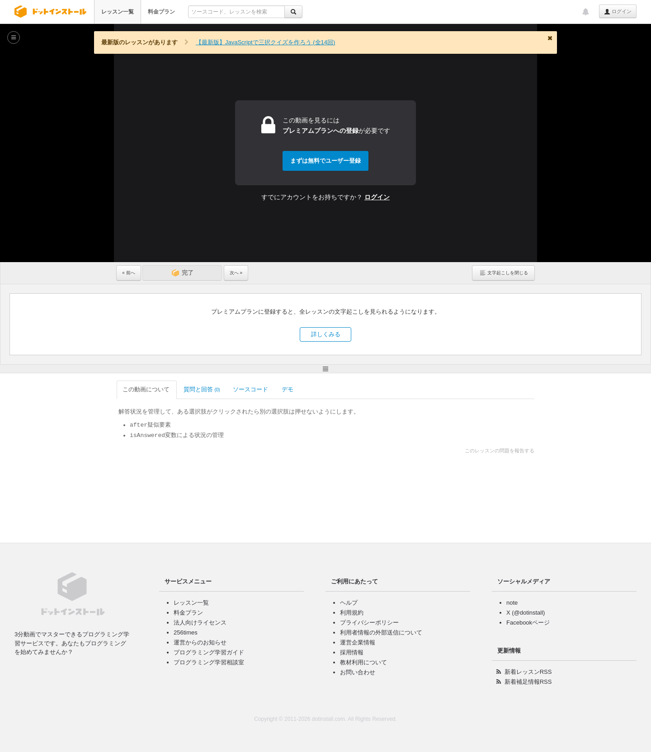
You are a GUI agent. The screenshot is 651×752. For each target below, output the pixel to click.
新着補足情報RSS (528, 681)
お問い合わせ (357, 672)
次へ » (236, 272)
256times (186, 632)
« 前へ (128, 272)
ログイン (618, 12)
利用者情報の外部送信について (381, 632)
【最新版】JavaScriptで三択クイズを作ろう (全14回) (265, 42)
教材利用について (363, 662)
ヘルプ (349, 602)
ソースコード (251, 389)
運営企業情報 (357, 642)
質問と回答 (202, 389)
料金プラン (161, 12)
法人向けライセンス (200, 622)
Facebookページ (528, 622)
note (512, 602)
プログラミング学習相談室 (209, 662)
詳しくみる (325, 334)
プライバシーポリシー (369, 622)
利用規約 (351, 612)
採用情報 (351, 652)
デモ (288, 389)
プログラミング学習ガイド (209, 652)
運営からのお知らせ (200, 642)
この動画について (147, 389)
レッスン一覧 (117, 12)
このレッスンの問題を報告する (499, 450)
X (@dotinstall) (525, 612)
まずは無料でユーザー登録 (325, 160)
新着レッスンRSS (528, 671)
